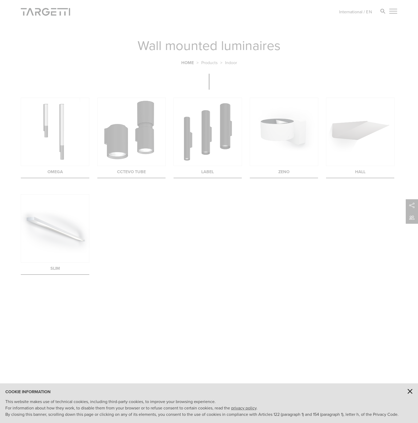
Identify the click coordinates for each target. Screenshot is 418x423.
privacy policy (243, 408)
